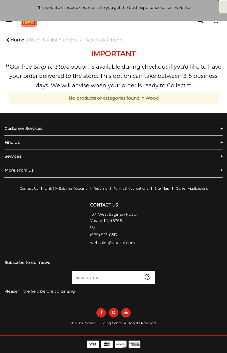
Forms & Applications (131, 188)
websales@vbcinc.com (112, 243)
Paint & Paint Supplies (53, 40)
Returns (100, 188)
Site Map (162, 188)
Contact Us (29, 188)
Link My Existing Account (66, 188)
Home (15, 40)
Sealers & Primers (104, 40)
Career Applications (192, 188)
